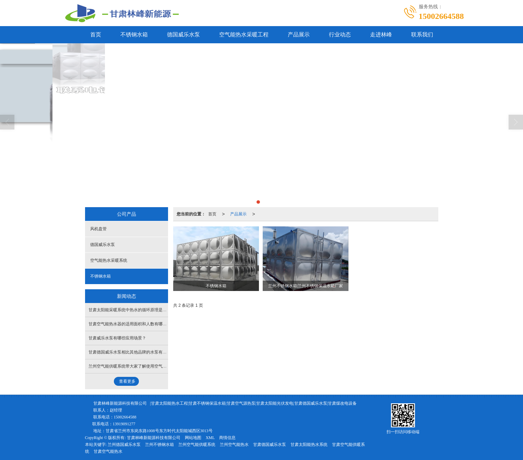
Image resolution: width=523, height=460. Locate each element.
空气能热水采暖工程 (244, 34)
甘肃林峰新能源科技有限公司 (120, 403)
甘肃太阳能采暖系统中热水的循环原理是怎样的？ (133, 309)
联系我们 (422, 34)
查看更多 (127, 381)
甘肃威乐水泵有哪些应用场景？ (117, 338)
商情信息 (227, 437)
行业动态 (340, 34)
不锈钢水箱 (134, 34)
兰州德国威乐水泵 (124, 444)
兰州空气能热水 (234, 444)
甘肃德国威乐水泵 (269, 444)
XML (210, 437)
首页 (95, 34)
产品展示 (299, 34)
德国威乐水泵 (183, 34)
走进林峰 (381, 34)
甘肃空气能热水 (108, 451)
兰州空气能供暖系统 (196, 444)
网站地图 (193, 437)
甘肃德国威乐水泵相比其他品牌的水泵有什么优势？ (135, 352)
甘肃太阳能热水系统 (309, 444)
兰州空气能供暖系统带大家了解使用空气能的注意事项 (137, 366)
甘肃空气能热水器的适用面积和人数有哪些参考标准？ (137, 324)
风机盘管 (98, 228)
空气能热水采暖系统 (108, 260)
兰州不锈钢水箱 (159, 444)
